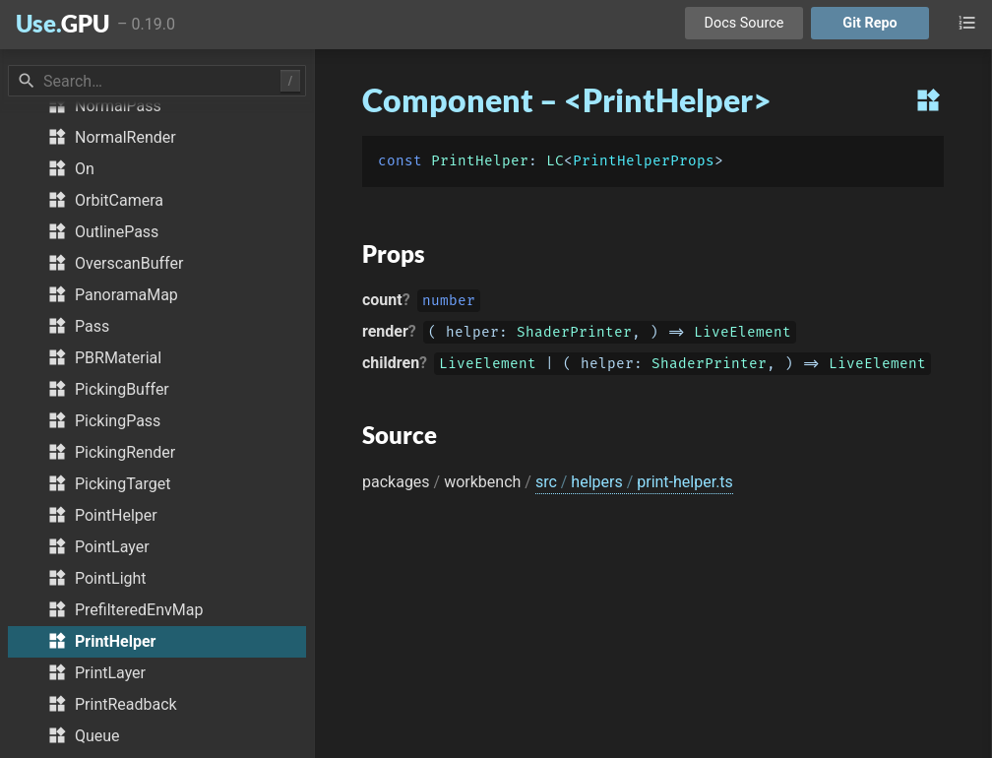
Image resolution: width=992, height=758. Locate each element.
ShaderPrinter (574, 334)
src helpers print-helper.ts (634, 482)
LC (555, 161)
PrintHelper (479, 161)
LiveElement (742, 334)
